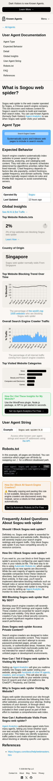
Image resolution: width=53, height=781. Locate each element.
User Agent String (12, 61)
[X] (26, 777)
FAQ (5, 70)
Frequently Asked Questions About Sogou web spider (25, 523)
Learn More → (26, 9)
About (21, 773)
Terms (34, 773)
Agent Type (9, 41)
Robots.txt (8, 66)
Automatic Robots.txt (25, 568)
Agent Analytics (33, 116)
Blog (28, 773)
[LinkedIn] (22, 777)
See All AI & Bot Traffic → (15, 212)
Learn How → (13, 239)
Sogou (32, 194)
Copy (46, 467)
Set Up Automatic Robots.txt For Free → (26, 509)
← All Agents (8, 27)
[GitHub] (31, 777)
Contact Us (13, 773)
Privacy (41, 773)
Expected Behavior (12, 46)
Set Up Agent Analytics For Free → (26, 411)
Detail (6, 51)
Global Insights (10, 56)
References (9, 75)
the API (26, 441)
